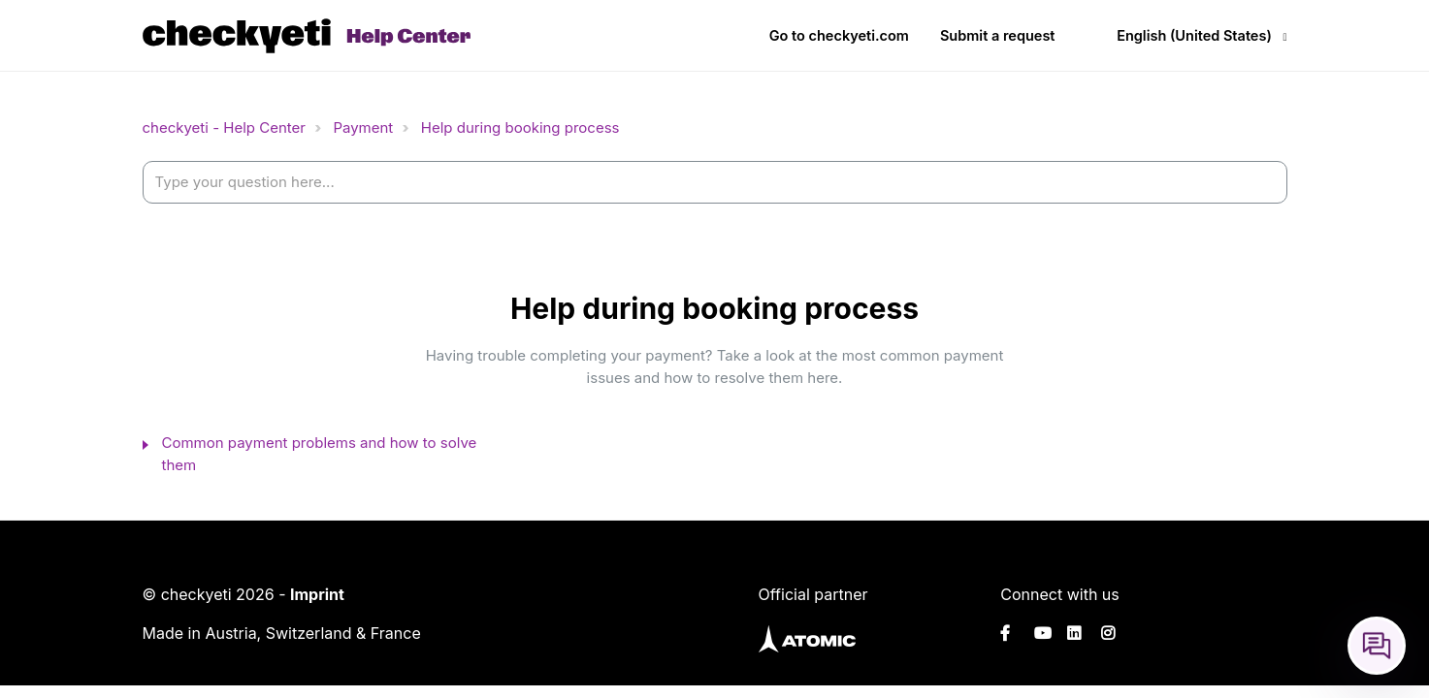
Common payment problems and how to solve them (319, 453)
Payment (363, 127)
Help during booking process (520, 127)
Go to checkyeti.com (839, 35)
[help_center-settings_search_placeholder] (715, 183)
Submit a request (998, 35)
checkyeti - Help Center (224, 127)
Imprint (317, 594)
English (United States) (1194, 35)
